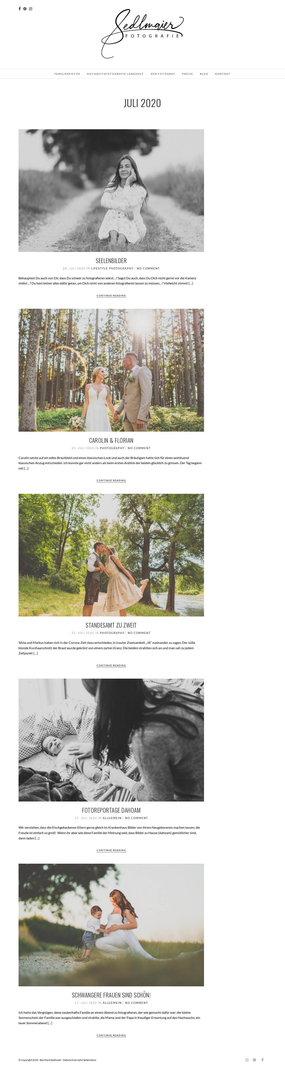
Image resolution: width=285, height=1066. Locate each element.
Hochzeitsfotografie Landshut (115, 73)
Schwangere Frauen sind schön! (111, 995)
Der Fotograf (163, 73)
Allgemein (112, 818)
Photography (121, 268)
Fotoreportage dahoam (111, 810)
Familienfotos (67, 73)
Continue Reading (111, 295)
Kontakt (223, 73)
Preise (187, 73)
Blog (204, 73)
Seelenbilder (111, 260)
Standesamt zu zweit (111, 625)
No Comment (148, 268)
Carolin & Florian (111, 440)
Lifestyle (99, 268)
